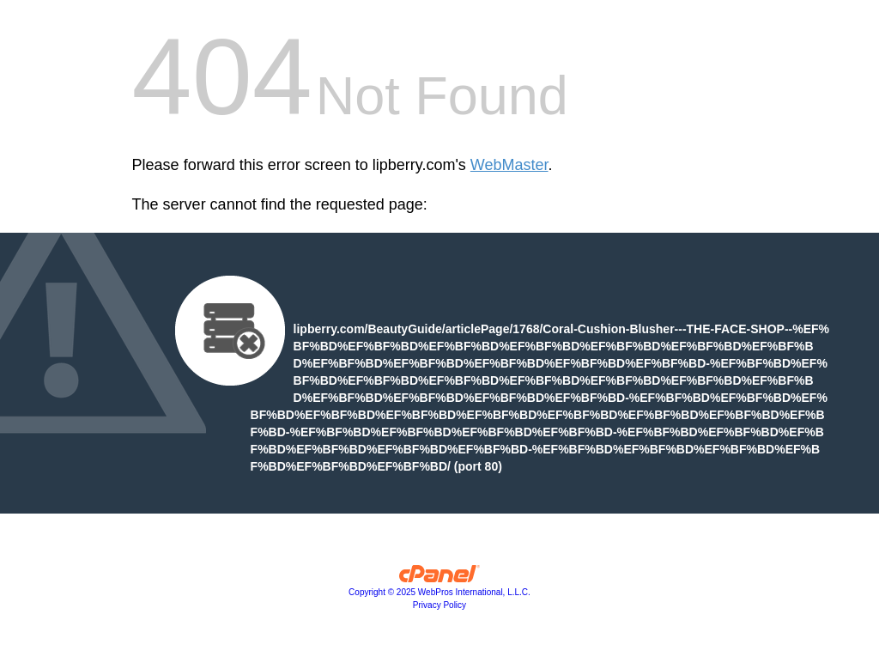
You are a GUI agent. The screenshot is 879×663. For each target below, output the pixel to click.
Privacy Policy (439, 605)
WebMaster (509, 164)
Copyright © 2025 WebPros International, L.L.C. (439, 592)
